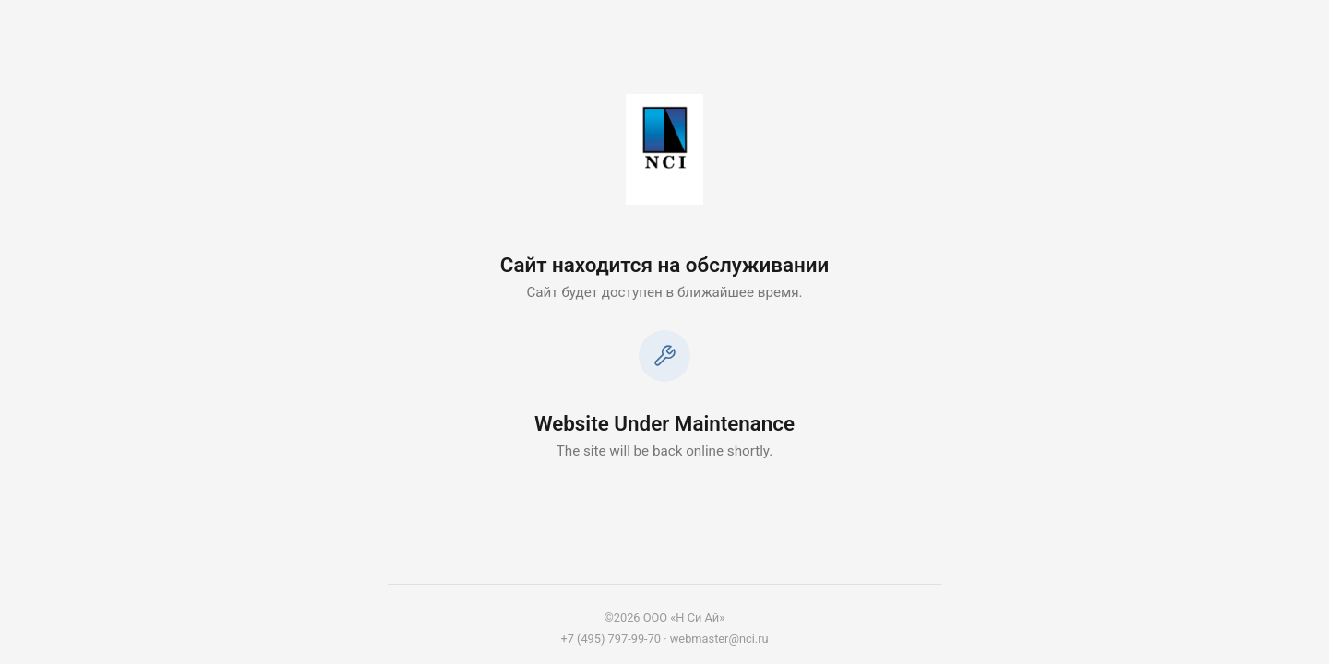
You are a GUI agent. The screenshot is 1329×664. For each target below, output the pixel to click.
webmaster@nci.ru (719, 639)
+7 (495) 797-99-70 (610, 639)
